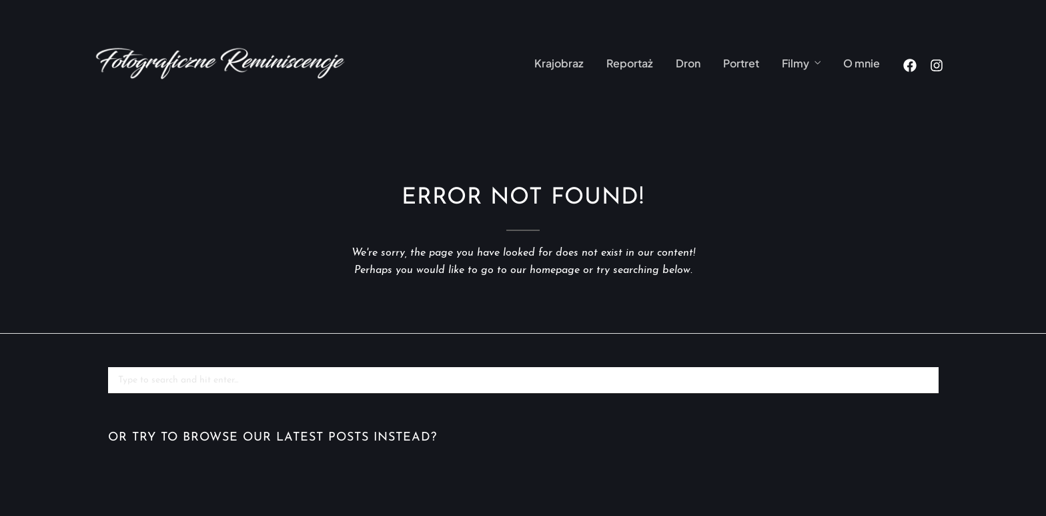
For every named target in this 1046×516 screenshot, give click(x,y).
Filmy (795, 63)
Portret (741, 63)
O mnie (861, 63)
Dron (688, 63)
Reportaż (629, 63)
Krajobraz (559, 63)
